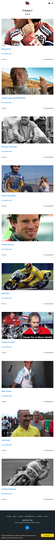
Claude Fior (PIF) (8, 342)
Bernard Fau (6, 49)
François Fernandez (9, 147)
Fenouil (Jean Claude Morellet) (14, 98)
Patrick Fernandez (9, 196)
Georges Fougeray (9, 489)
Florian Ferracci (8, 245)
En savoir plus (7, 54)
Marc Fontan (6, 391)
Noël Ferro (6, 293)
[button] (2, 3)
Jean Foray (6, 440)
